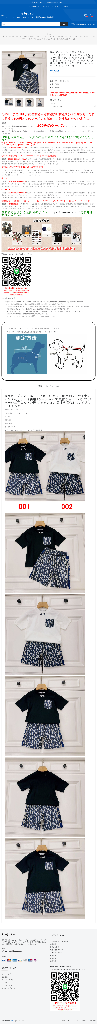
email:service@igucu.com (60, 966)
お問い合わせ (54, 947)
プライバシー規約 (56, 952)
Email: (3, 948)
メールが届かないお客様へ (59, 941)
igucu (12, 1020)
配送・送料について (57, 950)
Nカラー (54, 103)
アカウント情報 (80, 1020)
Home (48, 34)
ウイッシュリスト (8, 980)
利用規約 (53, 955)
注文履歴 (5, 977)
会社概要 (53, 944)
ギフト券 (5, 982)
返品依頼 (53, 961)
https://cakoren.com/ (65, 212)
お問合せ (53, 958)
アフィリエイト (7, 985)
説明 (40, 386)
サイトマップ (6, 974)
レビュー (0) (52, 386)
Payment (5, 956)
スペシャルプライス (8, 988)
